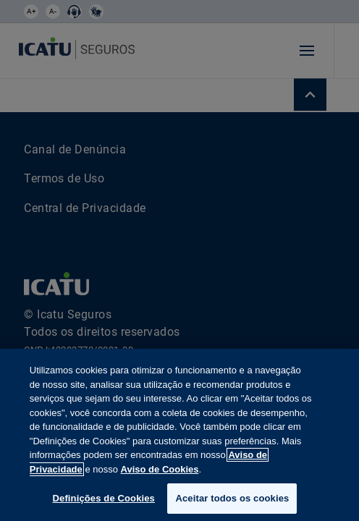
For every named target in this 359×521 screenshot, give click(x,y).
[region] (179, 435)
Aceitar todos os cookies (232, 498)
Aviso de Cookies (160, 469)
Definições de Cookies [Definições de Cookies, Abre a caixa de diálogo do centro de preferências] (104, 498)
